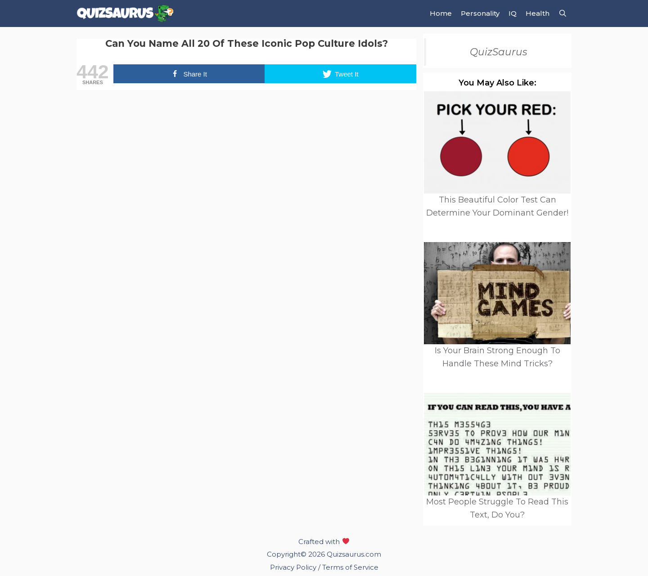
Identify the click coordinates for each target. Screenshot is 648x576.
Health (537, 13)
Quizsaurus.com (354, 554)
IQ (512, 13)
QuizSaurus (498, 52)
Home (441, 13)
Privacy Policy (294, 567)
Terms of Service (350, 567)
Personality (480, 13)
